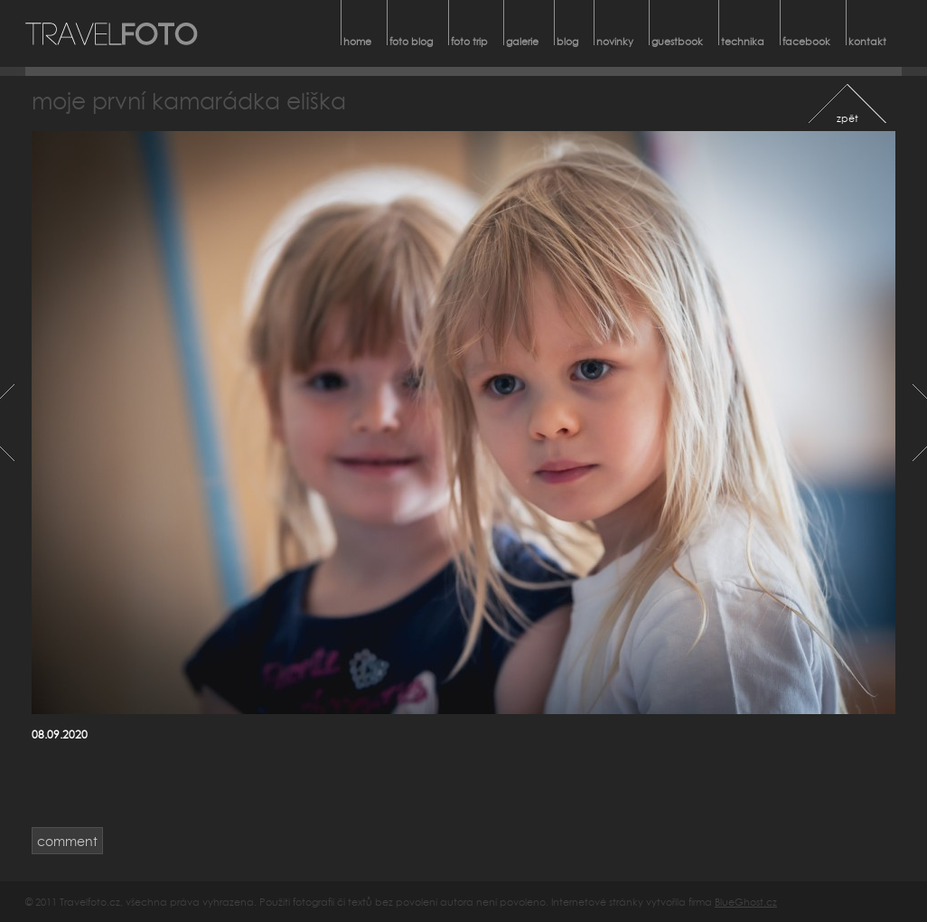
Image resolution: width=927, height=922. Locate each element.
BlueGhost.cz (746, 902)
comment (67, 841)
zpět (847, 118)
